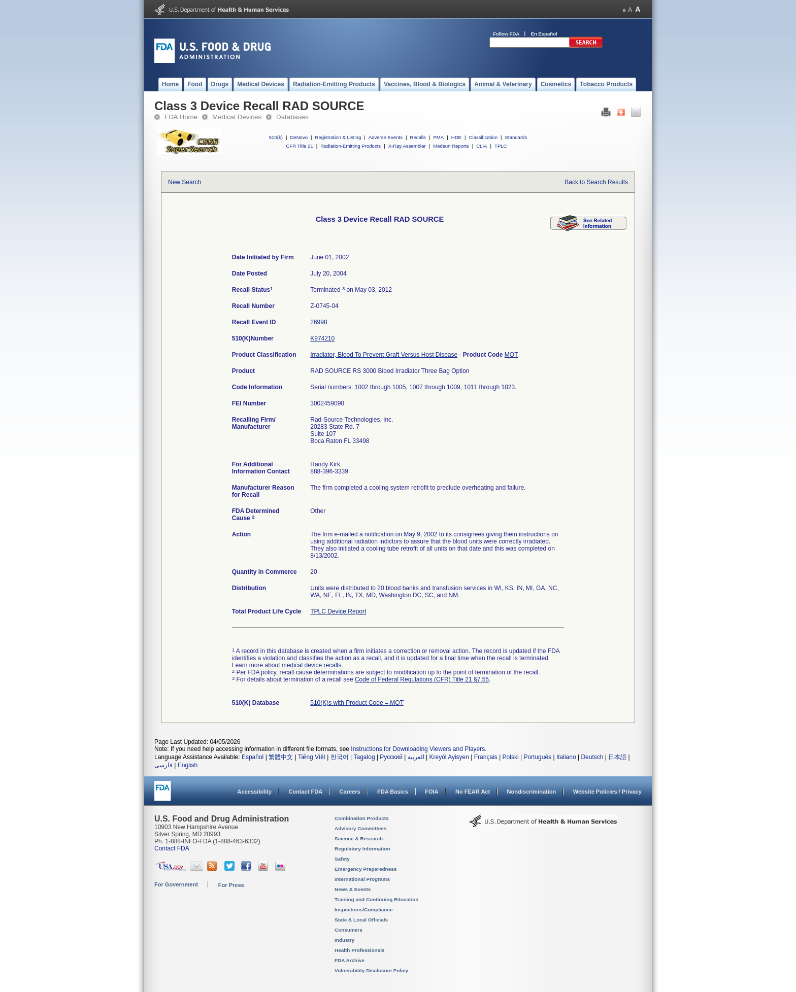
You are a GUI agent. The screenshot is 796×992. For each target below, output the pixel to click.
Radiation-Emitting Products (350, 146)
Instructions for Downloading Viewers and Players (418, 748)
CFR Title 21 (299, 146)
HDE (456, 137)
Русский (391, 757)
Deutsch (592, 757)
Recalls (417, 137)
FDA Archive (349, 960)
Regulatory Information (362, 848)
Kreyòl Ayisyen (449, 757)
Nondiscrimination (531, 792)
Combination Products (362, 818)
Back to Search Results (596, 182)
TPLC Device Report (338, 611)
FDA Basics (392, 792)
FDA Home (180, 117)
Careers (350, 792)
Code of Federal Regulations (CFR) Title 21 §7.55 (422, 679)
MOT (511, 354)
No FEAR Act (472, 792)
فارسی (163, 765)
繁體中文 (281, 757)
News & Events (353, 889)
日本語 (617, 757)
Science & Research (359, 838)
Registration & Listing (338, 137)
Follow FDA (506, 34)
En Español (544, 34)
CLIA (481, 146)
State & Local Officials (361, 919)
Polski (511, 757)
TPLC (500, 146)
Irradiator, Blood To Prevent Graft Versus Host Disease (383, 354)
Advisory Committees (360, 828)
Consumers (348, 930)
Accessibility (255, 792)
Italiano (566, 757)
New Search (184, 182)
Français (486, 757)
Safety (342, 859)
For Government (176, 884)
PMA (438, 137)
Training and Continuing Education (376, 899)
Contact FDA (305, 792)
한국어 (339, 757)
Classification (483, 137)
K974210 (322, 338)
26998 (318, 322)
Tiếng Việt (311, 757)
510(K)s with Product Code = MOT (357, 702)
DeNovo (299, 137)
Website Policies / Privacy (607, 792)
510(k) (276, 137)
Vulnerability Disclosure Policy (371, 970)
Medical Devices (236, 117)
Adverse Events (386, 137)
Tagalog (364, 757)
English (187, 765)
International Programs (362, 879)
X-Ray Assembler (407, 146)
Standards (516, 137)
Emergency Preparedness (365, 869)
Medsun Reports (451, 146)
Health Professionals (359, 950)
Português (537, 757)
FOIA (431, 792)
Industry (344, 940)
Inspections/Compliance (364, 909)
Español (252, 757)
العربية (416, 757)
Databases (292, 117)
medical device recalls (311, 665)
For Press (231, 885)
